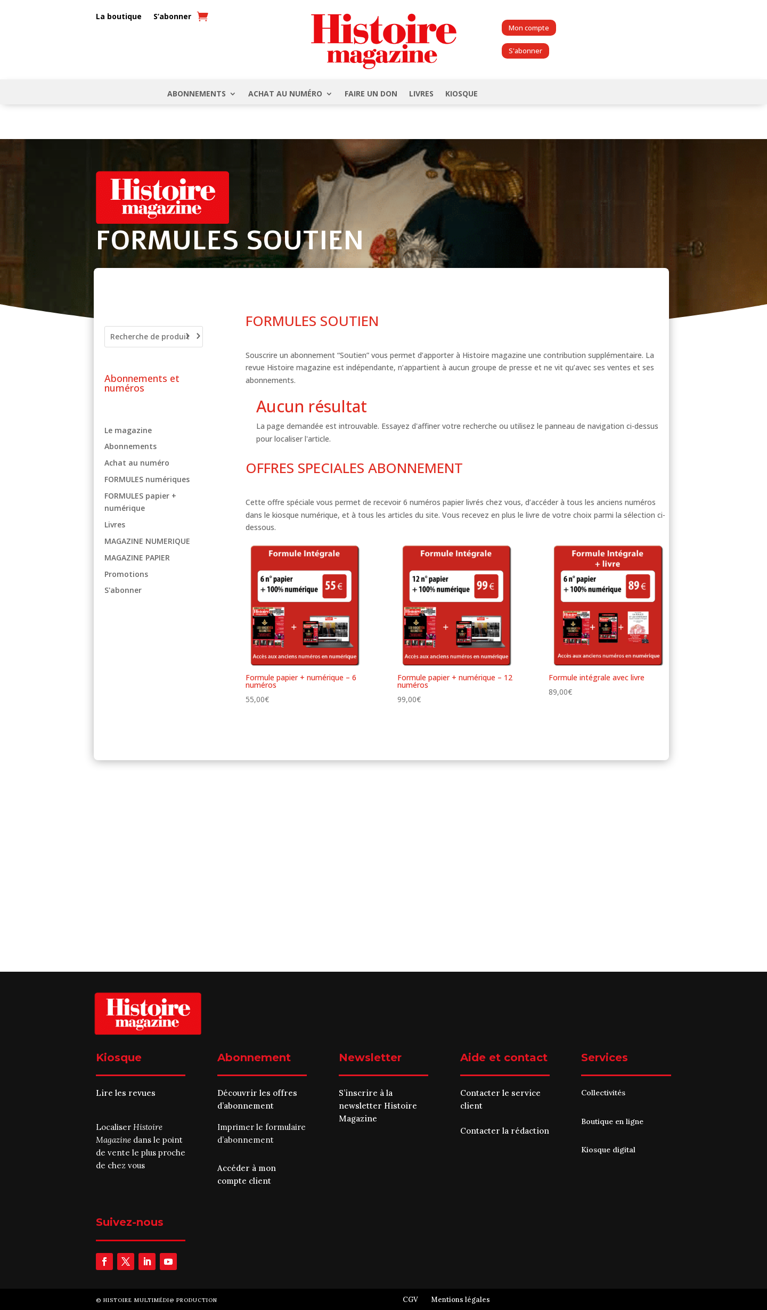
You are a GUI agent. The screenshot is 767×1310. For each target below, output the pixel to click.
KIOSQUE (461, 94)
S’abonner (172, 16)
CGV (410, 1299)
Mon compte (529, 27)
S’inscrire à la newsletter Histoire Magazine (378, 1106)
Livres (421, 94)
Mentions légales (460, 1299)
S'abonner (525, 50)
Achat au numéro (285, 94)
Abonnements (196, 94)
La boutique (119, 16)
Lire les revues (126, 1093)
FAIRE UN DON (371, 94)
